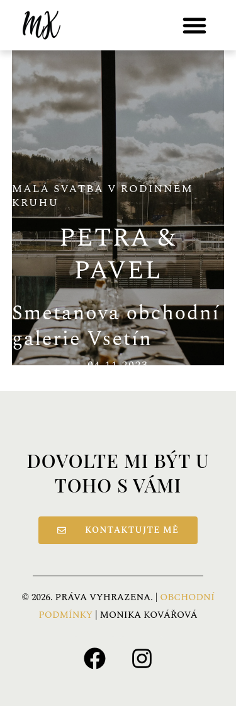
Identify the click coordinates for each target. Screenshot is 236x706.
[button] (194, 25)
